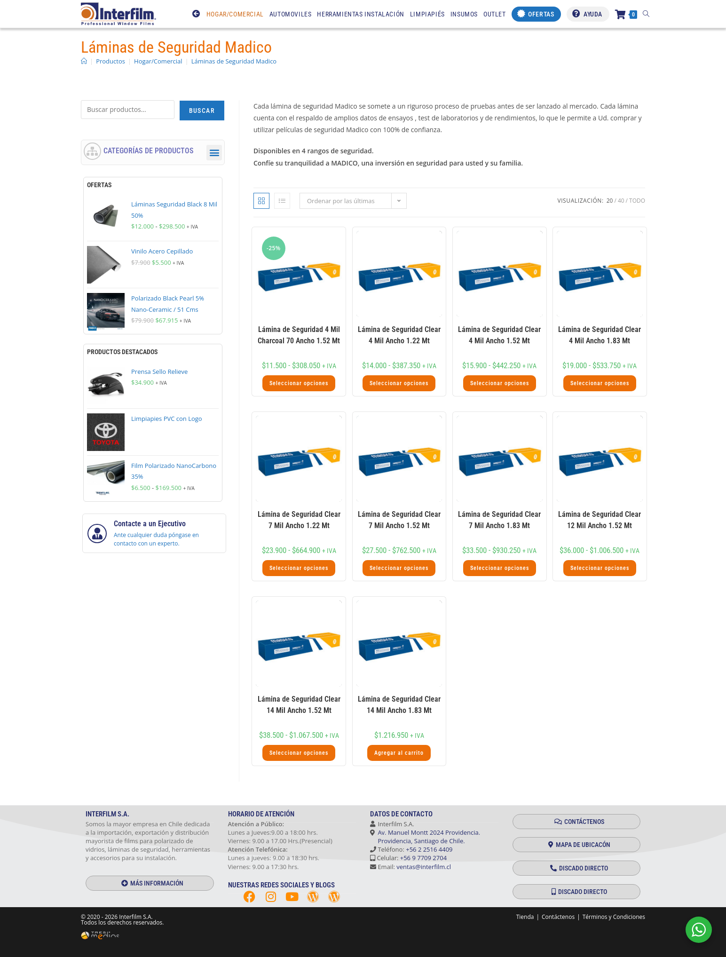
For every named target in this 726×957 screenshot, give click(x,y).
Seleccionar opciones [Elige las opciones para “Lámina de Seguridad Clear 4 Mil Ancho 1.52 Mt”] (499, 383)
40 (621, 201)
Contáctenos (558, 917)
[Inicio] (84, 61)
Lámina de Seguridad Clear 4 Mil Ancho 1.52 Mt (499, 335)
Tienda (525, 917)
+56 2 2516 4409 (429, 849)
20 (610, 201)
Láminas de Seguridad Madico (234, 61)
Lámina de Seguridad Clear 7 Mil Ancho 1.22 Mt (299, 520)
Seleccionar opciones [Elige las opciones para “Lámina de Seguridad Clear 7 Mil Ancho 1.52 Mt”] (399, 568)
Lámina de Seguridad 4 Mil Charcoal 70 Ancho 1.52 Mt (299, 335)
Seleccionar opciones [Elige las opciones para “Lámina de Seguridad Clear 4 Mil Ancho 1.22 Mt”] (399, 383)
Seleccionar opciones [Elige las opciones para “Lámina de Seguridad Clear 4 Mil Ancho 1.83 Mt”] (599, 383)
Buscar (202, 110)
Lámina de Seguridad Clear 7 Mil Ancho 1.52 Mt (399, 520)
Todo (637, 201)
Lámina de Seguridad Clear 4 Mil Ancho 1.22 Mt (399, 335)
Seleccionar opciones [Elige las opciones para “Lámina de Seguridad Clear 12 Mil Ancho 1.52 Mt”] (599, 568)
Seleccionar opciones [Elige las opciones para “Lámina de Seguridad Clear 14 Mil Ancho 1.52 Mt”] (298, 753)
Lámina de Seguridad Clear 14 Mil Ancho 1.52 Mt (299, 705)
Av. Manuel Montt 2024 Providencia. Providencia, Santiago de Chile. (425, 836)
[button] (214, 152)
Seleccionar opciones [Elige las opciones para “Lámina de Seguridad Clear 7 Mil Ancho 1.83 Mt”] (499, 568)
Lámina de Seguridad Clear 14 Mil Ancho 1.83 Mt (399, 705)
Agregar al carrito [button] (399, 753)
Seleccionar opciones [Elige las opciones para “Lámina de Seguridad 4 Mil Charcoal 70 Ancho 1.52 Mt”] (298, 383)
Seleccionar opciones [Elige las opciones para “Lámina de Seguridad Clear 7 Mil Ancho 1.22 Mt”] (298, 568)
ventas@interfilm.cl (423, 866)
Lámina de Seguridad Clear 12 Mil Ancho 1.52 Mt (599, 520)
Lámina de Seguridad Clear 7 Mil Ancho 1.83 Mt (499, 520)
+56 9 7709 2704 (423, 858)
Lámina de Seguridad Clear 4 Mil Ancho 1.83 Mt (599, 335)
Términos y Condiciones (614, 917)
